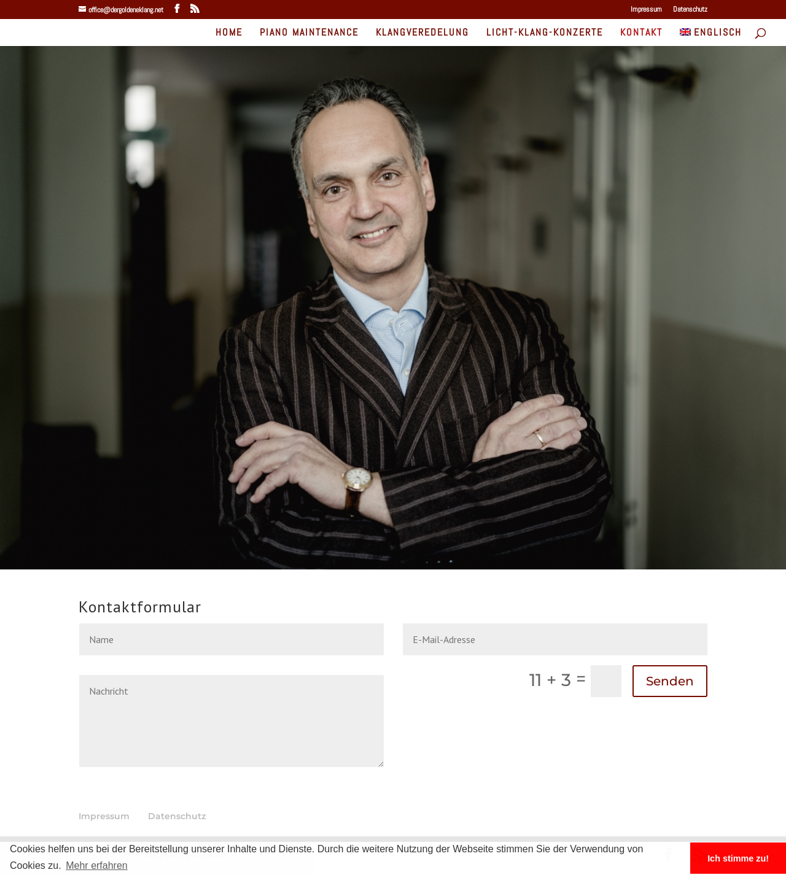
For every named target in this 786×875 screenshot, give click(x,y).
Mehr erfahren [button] (97, 865)
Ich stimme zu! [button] (738, 858)
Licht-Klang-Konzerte (544, 33)
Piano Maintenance (309, 33)
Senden (670, 681)
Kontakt (641, 33)
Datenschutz (690, 10)
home (229, 33)
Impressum (646, 10)
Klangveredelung (422, 33)
